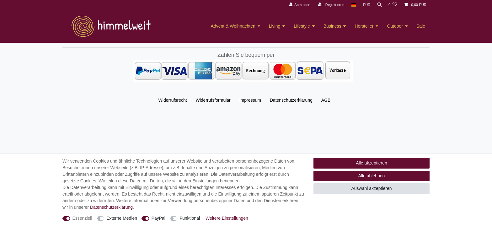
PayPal (158, 218)
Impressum (250, 100)
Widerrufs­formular (213, 100)
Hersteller (364, 26)
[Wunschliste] (392, 5)
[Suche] (378, 5)
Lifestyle (302, 26)
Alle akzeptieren (371, 162)
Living (275, 26)
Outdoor (395, 26)
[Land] (352, 5)
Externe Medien (121, 218)
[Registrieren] (329, 5)
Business (332, 26)
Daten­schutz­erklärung (291, 100)
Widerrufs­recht (172, 100)
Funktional (189, 218)
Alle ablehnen (371, 175)
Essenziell (82, 218)
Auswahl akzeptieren (371, 188)
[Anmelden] (298, 5)
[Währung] (365, 5)
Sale (420, 26)
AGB (326, 100)
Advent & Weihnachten (233, 26)
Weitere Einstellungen (227, 218)
